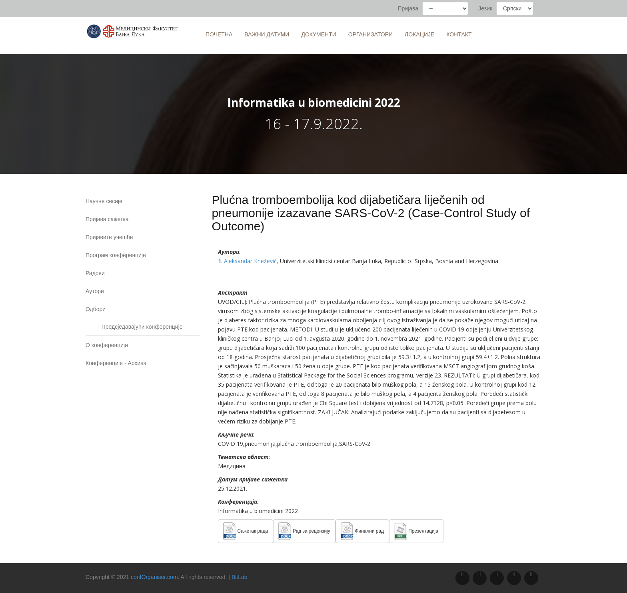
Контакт (458, 34)
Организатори (370, 34)
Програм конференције (116, 255)
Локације (419, 34)
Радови (95, 273)
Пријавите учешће (109, 237)
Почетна (219, 34)
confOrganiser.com (154, 577)
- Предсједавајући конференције (134, 326)
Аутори (95, 291)
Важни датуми (266, 34)
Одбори (96, 309)
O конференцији (107, 345)
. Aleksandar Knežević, (249, 261)
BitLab (240, 577)
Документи (318, 34)
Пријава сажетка (107, 219)
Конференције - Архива (116, 363)
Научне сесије (104, 201)
